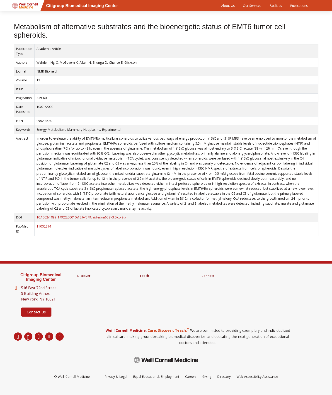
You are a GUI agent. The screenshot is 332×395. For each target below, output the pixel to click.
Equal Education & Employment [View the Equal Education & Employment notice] (156, 383)
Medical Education (152, 293)
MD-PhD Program (152, 287)
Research (84, 282)
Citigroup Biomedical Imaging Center (40, 277)
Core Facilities (87, 287)
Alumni (206, 282)
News (205, 287)
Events (206, 293)
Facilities (275, 5)
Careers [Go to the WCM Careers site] (190, 383)
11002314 (43, 226)
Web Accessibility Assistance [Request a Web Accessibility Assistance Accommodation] (257, 383)
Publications (299, 5)
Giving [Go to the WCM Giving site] (206, 383)
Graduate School (151, 282)
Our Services (252, 5)
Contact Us (36, 312)
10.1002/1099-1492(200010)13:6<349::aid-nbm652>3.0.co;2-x (81, 217)
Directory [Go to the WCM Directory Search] (224, 383)
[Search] (319, 5)
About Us (228, 5)
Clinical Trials (86, 293)
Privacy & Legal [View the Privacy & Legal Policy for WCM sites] (115, 383)
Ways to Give (211, 299)
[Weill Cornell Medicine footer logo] (166, 366)
